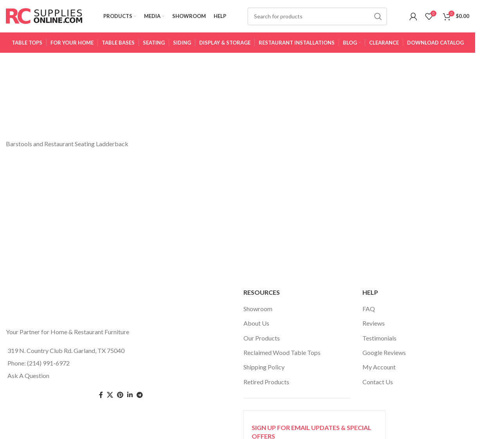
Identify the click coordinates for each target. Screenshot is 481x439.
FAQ (368, 311)
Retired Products (266, 384)
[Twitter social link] (110, 397)
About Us (256, 326)
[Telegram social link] (140, 397)
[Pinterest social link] (120, 397)
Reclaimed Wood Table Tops (282, 355)
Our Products (261, 340)
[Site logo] (44, 16)
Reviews (373, 326)
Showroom (257, 311)
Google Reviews (384, 355)
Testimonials (379, 340)
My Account (379, 369)
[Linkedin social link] (130, 397)
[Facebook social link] (101, 397)
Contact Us (377, 384)
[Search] (317, 18)
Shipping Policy (264, 369)
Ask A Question (28, 378)
